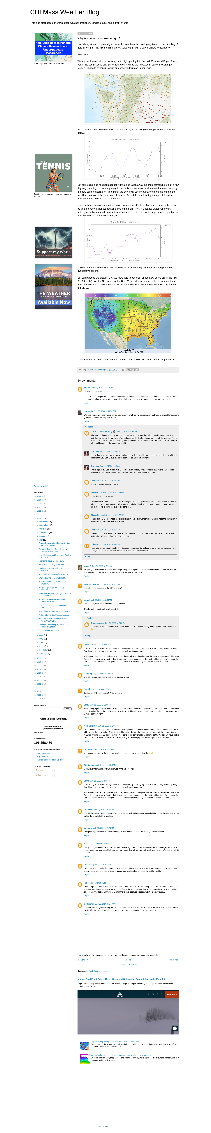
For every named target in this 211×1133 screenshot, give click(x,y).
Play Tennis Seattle (45, 753)
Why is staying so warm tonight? (52, 578)
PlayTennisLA (42, 757)
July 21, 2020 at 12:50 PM (101, 705)
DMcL (86, 705)
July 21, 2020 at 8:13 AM (103, 673)
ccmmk (87, 600)
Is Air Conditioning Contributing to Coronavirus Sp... (53, 606)
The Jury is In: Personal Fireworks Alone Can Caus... (53, 620)
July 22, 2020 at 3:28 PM (101, 864)
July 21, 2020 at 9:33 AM (101, 689)
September (44, 533)
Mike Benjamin (90, 726)
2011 (39, 688)
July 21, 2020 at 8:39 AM (110, 451)
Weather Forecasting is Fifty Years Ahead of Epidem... (53, 626)
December (43, 521)
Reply (86, 403)
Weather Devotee (91, 584)
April (41, 642)
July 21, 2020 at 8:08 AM (100, 645)
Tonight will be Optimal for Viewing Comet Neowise (53, 600)
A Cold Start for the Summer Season (54, 615)
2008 (39, 699)
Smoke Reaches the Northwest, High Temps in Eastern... (54, 544)
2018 (39, 662)
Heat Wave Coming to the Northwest (54, 564)
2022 (39, 511)
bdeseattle (88, 411)
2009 (39, 695)
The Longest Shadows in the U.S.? (53, 574)
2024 (39, 504)
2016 (39, 669)
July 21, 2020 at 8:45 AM (110, 466)
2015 (39, 673)
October (43, 529)
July (41, 540)
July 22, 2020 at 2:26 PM (103, 828)
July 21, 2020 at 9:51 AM (110, 481)
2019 (39, 658)
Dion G (87, 864)
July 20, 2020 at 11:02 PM (105, 411)
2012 (39, 684)
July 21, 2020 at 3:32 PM (106, 765)
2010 (39, 691)
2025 (39, 500)
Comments (41, 775)
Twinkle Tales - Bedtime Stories (50, 760)
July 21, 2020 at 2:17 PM (103, 749)
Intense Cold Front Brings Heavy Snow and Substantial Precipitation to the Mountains (122, 979)
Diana (86, 645)
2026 (39, 496)
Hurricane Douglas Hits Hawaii (51, 561)
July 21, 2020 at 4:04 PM (110, 544)
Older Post (173, 960)
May (41, 639)
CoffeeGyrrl (89, 904)
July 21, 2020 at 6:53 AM (126, 431)
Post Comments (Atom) (99, 971)
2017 (39, 665)
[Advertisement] (53, 109)
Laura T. (87, 566)
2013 (39, 680)
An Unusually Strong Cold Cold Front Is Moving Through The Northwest (121, 1055)
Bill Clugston (90, 765)
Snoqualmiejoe (97, 623)
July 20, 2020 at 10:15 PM (102, 388)
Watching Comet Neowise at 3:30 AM (54, 611)
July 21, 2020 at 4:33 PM (100, 781)
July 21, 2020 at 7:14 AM (102, 566)
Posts (39, 770)
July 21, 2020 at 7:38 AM (101, 600)
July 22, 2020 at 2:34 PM (99, 844)
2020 (39, 518)
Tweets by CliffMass (42, 486)
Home (128, 960)
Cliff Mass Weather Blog (64, 12)
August (42, 536)
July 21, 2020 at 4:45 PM (103, 810)
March (42, 646)
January (43, 653)
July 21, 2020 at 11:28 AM (113, 493)
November (43, 525)
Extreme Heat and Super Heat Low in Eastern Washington (54, 550)
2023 (39, 507)
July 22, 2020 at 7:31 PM (97, 883)
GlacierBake (96, 493)
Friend (87, 689)
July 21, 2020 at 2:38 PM (115, 623)
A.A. (86, 844)
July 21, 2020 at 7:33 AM (110, 584)
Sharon (87, 388)
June (41, 635)
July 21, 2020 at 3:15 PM (110, 530)
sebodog (88, 673)
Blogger (110, 1126)
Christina (95, 451)
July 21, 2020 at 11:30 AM (113, 515)
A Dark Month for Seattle (49, 631)
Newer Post (83, 960)
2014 (39, 676)
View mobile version (128, 964)
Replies (90, 427)
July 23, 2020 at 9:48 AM (105, 904)
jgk (85, 883)
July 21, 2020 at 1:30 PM (108, 726)
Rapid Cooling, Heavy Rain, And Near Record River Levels (115, 1042)
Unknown (95, 481)
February (43, 650)
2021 (39, 515)
